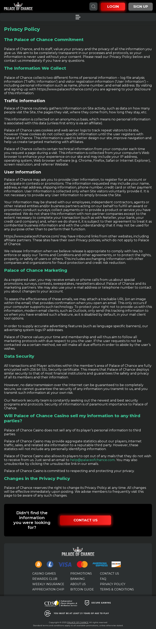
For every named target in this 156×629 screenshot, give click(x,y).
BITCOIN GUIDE (82, 589)
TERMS (117, 589)
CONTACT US (109, 573)
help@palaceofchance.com (92, 460)
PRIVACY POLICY (112, 584)
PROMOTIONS (81, 573)
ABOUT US (78, 584)
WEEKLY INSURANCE (48, 584)
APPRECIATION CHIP (48, 589)
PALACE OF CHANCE (78, 622)
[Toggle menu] (78, 17)
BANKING (77, 579)
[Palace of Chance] (18, 6)
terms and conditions (54, 625)
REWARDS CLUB (44, 579)
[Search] (93, 6)
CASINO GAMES (44, 573)
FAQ (103, 579)
